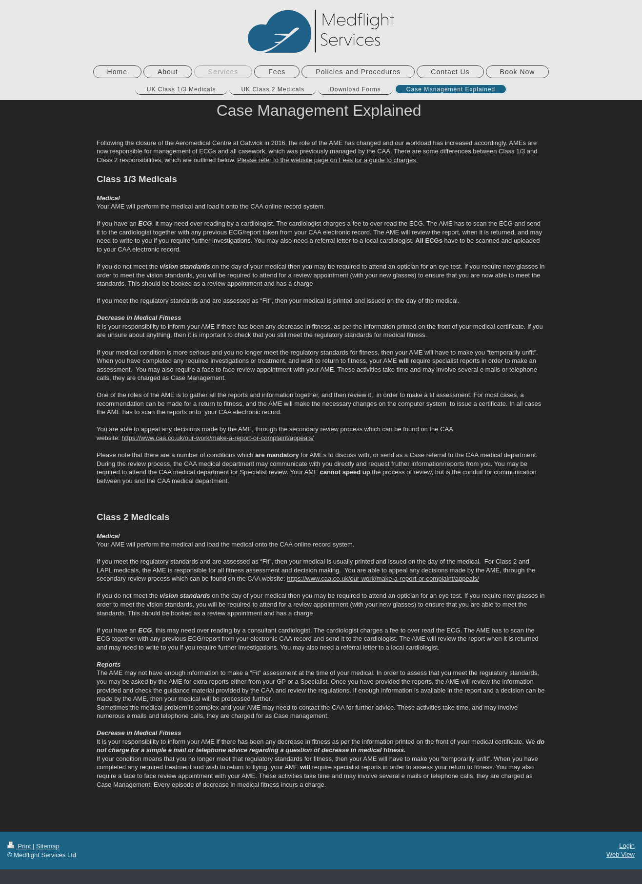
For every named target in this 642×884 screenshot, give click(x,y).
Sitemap (48, 846)
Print (20, 846)
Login (627, 845)
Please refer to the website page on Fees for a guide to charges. (327, 160)
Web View (620, 854)
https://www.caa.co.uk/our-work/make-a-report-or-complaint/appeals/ (383, 578)
